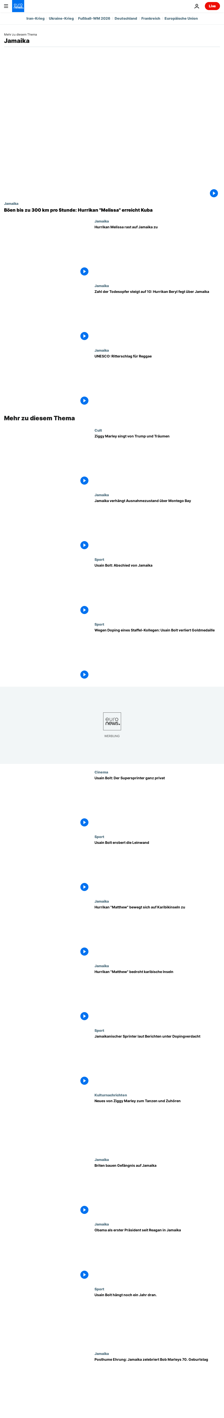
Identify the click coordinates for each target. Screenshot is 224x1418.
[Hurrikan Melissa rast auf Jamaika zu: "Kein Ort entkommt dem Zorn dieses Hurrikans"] (157, 251)
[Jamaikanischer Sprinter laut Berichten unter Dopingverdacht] (157, 1060)
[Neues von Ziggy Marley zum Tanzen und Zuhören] (157, 1125)
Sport (99, 559)
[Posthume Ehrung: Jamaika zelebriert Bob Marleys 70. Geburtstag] (157, 1383)
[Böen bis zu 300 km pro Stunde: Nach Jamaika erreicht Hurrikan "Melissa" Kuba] (112, 210)
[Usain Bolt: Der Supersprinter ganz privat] (157, 802)
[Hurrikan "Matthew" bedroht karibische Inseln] (157, 996)
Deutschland (126, 18)
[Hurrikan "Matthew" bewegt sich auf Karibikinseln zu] (157, 931)
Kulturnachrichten (110, 1095)
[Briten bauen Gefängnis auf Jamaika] (157, 1189)
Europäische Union (181, 18)
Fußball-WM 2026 (94, 18)
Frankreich (150, 18)
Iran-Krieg (35, 18)
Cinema (101, 772)
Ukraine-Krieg (61, 18)
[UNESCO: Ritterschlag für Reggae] (157, 380)
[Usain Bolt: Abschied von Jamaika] (157, 589)
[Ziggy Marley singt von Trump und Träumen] (157, 460)
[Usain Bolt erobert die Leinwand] (157, 867)
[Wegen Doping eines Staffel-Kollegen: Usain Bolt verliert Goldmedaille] (157, 654)
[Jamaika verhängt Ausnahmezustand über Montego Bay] (157, 525)
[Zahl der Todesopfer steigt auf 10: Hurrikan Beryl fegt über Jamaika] (157, 316)
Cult (98, 430)
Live (212, 6)
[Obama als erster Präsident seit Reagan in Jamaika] (157, 1254)
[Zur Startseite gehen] (18, 6)
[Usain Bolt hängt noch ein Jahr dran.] (157, 1319)
